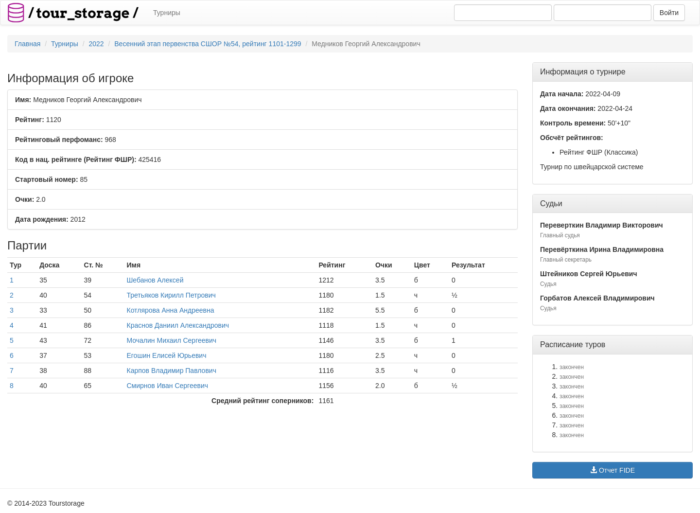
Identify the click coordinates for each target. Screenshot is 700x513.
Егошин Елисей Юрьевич (166, 355)
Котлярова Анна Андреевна (170, 310)
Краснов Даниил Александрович (177, 325)
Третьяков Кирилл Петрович (170, 295)
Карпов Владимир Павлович (171, 370)
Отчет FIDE (612, 470)
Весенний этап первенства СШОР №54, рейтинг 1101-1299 (207, 44)
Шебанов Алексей (154, 280)
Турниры (166, 13)
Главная (27, 44)
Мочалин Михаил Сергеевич (171, 340)
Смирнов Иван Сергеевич (167, 385)
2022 (96, 44)
